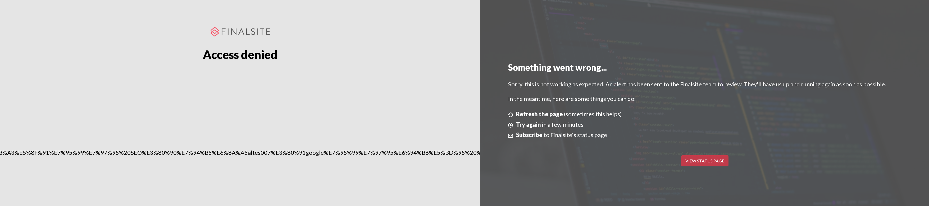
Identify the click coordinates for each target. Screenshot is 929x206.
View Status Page (704, 160)
